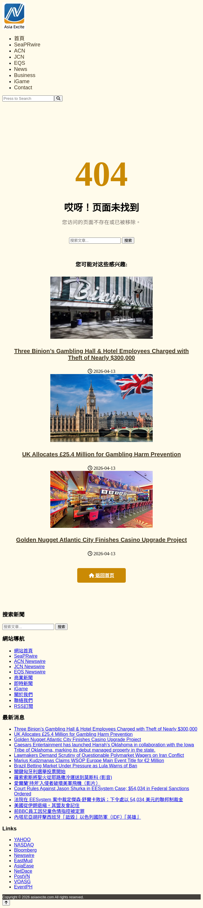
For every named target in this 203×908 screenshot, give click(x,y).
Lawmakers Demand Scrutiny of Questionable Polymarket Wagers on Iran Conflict (99, 755)
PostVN (22, 876)
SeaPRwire (27, 45)
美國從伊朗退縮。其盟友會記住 (47, 805)
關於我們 (23, 694)
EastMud (23, 860)
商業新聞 (23, 677)
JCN (19, 57)
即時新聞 (23, 683)
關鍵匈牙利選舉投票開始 (40, 771)
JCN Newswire (29, 666)
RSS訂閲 (23, 706)
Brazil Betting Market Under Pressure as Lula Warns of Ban (75, 765)
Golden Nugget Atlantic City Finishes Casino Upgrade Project (101, 540)
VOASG (22, 881)
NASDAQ (24, 844)
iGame (22, 81)
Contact (23, 87)
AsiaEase (24, 865)
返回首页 (101, 575)
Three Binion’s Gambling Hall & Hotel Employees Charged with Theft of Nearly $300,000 (101, 354)
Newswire (24, 855)
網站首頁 (23, 650)
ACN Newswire (30, 661)
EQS (19, 63)
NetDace (23, 871)
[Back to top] (6, 903)
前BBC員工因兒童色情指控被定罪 (49, 811)
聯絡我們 (23, 700)
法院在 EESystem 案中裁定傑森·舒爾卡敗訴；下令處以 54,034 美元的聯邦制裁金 (98, 799)
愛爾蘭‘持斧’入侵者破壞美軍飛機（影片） (57, 783)
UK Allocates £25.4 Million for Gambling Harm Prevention (101, 454)
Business (24, 75)
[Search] (58, 98)
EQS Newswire (30, 671)
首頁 (19, 38)
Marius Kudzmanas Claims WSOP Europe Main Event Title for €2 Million (89, 760)
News (20, 69)
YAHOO (22, 839)
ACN (19, 51)
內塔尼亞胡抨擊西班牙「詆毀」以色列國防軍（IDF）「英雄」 (77, 817)
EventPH (23, 886)
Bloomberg (25, 850)
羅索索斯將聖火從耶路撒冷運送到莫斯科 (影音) (63, 777)
